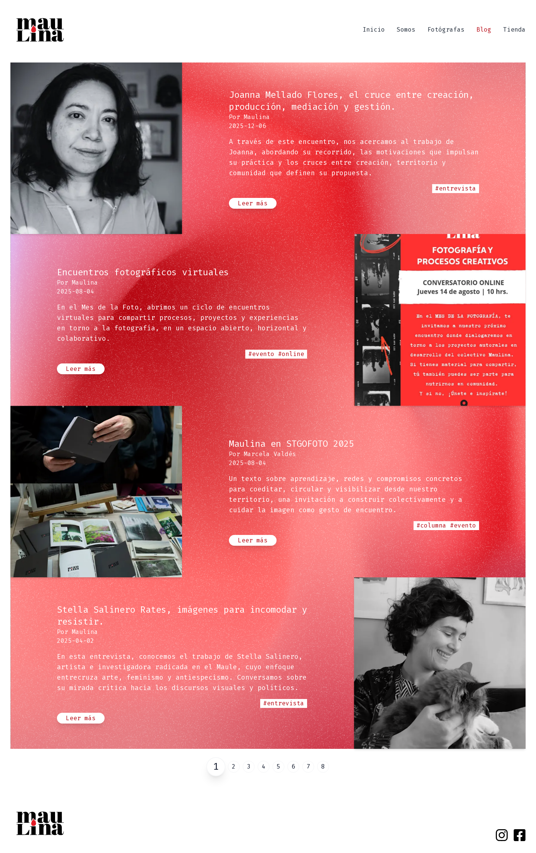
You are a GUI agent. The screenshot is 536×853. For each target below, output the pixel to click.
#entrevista (455, 188)
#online (291, 354)
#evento (261, 354)
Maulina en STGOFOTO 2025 (291, 444)
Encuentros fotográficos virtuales (143, 272)
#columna (431, 525)
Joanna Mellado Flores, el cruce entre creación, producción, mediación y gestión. (351, 101)
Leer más (253, 203)
